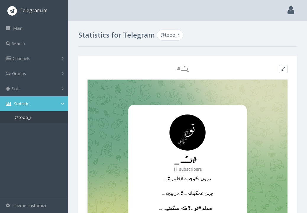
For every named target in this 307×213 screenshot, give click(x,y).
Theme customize (26, 205)
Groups (35, 73)
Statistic (36, 103)
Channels (35, 58)
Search (15, 43)
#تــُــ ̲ (183, 69)
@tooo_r (23, 117)
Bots (35, 88)
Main (14, 28)
